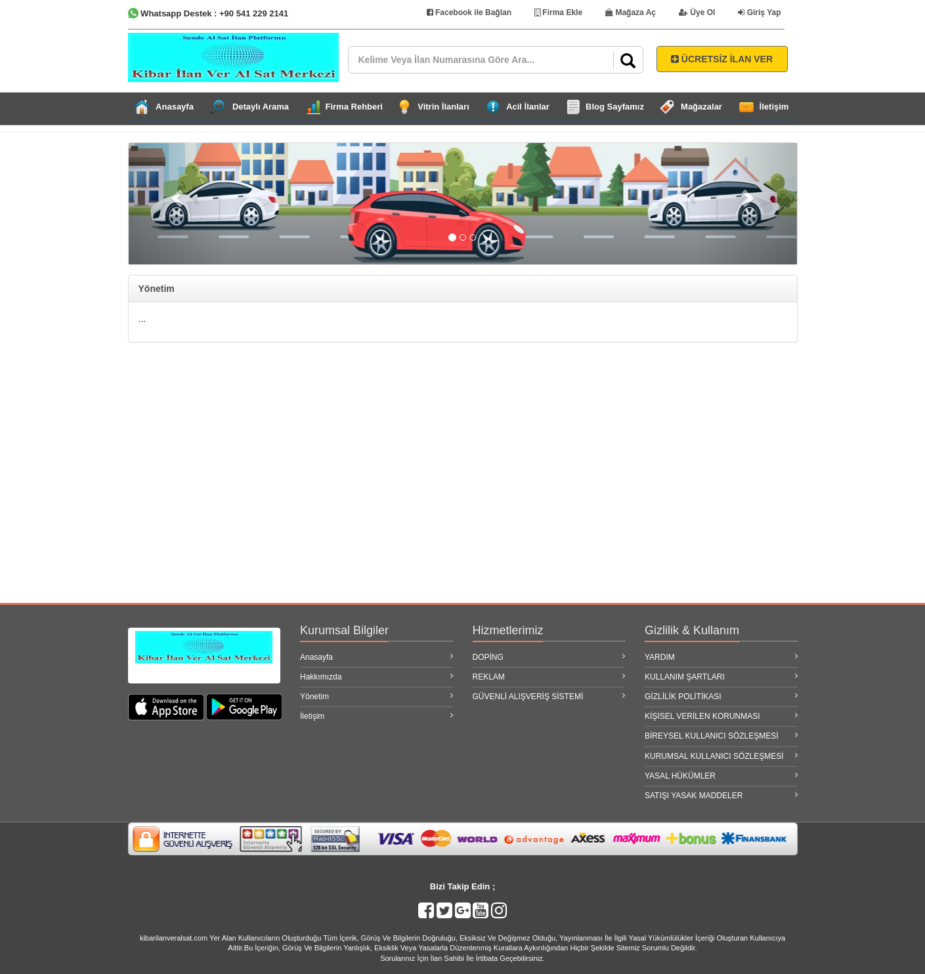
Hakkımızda (376, 676)
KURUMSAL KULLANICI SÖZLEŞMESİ (721, 756)
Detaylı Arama (260, 107)
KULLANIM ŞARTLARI (721, 676)
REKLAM (549, 676)
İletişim (774, 107)
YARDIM (721, 657)
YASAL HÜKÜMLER (721, 776)
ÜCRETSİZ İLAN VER (722, 59)
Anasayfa (175, 107)
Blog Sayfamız (615, 107)
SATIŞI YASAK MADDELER (721, 795)
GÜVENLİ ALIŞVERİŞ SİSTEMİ (549, 696)
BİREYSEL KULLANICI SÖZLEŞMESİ (721, 736)
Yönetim (376, 696)
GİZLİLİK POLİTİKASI (721, 696)
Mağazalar (701, 107)
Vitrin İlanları (443, 107)
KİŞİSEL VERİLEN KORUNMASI (721, 716)
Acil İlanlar (527, 107)
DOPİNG (549, 657)
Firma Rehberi (354, 107)
